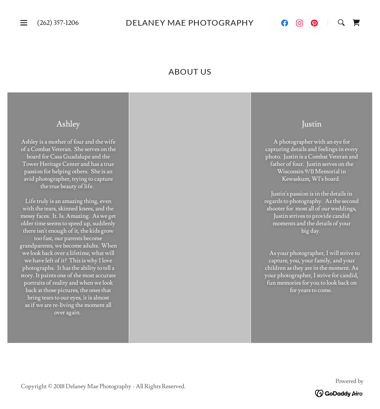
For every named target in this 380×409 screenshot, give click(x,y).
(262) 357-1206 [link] (58, 23)
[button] (23, 22)
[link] (190, 23)
